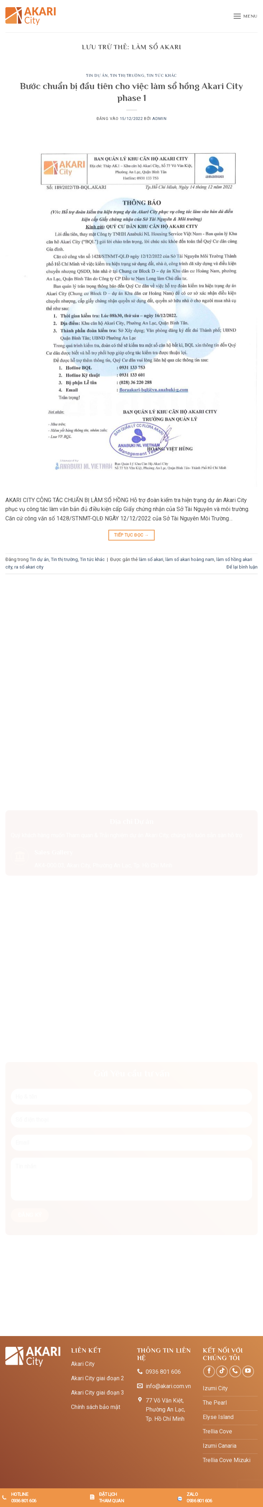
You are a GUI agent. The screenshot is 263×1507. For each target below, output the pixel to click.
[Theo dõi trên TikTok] (222, 1371)
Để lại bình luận (242, 567)
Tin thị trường (127, 75)
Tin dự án (97, 75)
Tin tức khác (162, 75)
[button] (245, 16)
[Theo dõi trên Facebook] (209, 1371)
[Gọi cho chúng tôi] (235, 1371)
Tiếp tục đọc (131, 535)
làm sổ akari (151, 559)
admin (159, 118)
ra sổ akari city (28, 567)
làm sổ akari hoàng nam (189, 559)
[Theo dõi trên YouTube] (248, 1371)
